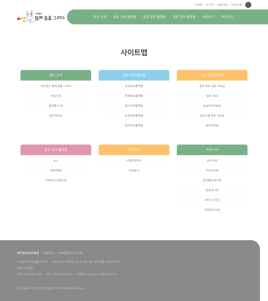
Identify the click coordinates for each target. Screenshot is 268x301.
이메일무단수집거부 (70, 253)
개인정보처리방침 (28, 253)
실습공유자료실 (212, 105)
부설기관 (56, 95)
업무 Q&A (212, 95)
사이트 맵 (236, 4)
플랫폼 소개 (56, 105)
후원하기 (208, 17)
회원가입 (222, 4)
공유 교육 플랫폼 (124, 17)
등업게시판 (212, 190)
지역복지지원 (212, 210)
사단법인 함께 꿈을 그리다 (55, 86)
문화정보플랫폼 (134, 95)
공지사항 (212, 160)
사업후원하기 (134, 160)
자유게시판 (212, 170)
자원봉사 (134, 170)
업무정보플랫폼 (134, 125)
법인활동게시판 (212, 180)
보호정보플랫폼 (134, 115)
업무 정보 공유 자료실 (212, 86)
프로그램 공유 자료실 (212, 115)
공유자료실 (212, 125)
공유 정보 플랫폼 (184, 17)
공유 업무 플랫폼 (154, 17)
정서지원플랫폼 (134, 105)
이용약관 (48, 253)
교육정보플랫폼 (134, 86)
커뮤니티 (227, 17)
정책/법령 (56, 170)
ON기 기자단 (212, 200)
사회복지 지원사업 (56, 180)
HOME (198, 4)
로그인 (210, 4)
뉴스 (55, 160)
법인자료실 (55, 115)
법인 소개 (99, 17)
